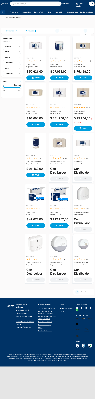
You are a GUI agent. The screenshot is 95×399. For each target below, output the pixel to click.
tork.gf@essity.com (22, 316)
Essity (62, 314)
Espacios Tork (39, 12)
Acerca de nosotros (66, 311)
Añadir (35, 78)
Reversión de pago (44, 327)
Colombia (8, 17)
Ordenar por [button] (11, 31)
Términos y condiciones (46, 311)
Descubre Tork (26, 12)
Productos (14, 12)
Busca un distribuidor (86, 12)
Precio (4, 81)
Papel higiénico (7, 38)
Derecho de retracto (45, 324)
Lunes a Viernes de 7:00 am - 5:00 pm (25, 326)
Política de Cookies (45, 333)
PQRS (40, 330)
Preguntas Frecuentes (23, 330)
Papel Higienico (16, 17)
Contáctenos (65, 4)
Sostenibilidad (58, 12)
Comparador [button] (31, 31)
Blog (49, 12)
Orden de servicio (72, 12)
